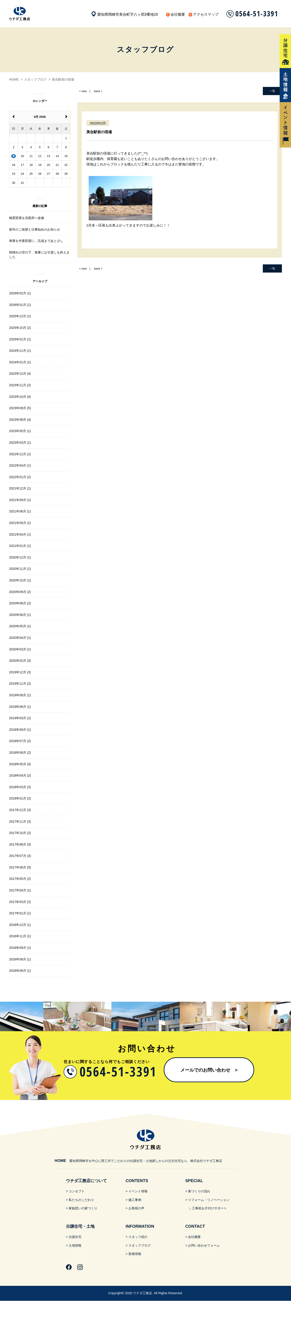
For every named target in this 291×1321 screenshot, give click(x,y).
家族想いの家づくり (83, 1208)
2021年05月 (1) (20, 523)
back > (98, 91)
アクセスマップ (205, 14)
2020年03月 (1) (20, 649)
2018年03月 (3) (20, 787)
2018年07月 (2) (20, 741)
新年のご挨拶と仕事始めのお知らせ (34, 229)
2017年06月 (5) (20, 867)
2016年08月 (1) (20, 959)
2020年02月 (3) (20, 660)
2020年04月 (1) (20, 638)
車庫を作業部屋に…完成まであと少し (36, 241)
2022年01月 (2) (20, 477)
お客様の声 (136, 1208)
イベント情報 (138, 1191)
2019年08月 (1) (20, 695)
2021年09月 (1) (20, 500)
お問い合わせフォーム (204, 1245)
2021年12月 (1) (20, 488)
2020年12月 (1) (20, 557)
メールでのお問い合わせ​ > (209, 1070)
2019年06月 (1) (20, 706)
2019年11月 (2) (20, 683)
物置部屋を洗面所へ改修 (26, 218)
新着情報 (134, 1254)
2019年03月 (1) (20, 718)
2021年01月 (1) (20, 546)
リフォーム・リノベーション (208, 1200)
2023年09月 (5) (20, 408)
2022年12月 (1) (20, 454)
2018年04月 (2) (20, 775)
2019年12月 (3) (20, 672)
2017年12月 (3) (20, 810)
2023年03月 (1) (20, 442)
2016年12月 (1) (20, 925)
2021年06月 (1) (20, 511)
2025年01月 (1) (20, 339)
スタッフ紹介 (138, 1237)
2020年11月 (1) (20, 569)
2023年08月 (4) (20, 419)
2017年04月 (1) (20, 890)
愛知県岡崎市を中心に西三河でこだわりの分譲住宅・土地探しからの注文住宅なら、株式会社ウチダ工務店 (138, 1161)
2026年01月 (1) (20, 305)
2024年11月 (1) (20, 350)
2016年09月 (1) (20, 948)
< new (83, 91)
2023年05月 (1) (20, 431)
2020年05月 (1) (20, 626)
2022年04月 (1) (20, 465)
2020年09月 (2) (20, 592)
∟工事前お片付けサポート (208, 1208)
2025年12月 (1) (20, 316)
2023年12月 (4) (20, 373)
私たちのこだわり (81, 1200)
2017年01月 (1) (20, 913)
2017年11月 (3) (20, 821)
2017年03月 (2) (20, 902)
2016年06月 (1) (20, 970)
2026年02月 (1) (20, 293)
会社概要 (178, 14)
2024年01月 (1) (20, 362)
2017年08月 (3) (20, 844)
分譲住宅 (75, 1237)
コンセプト (77, 1191)
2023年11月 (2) (20, 385)
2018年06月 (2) (20, 752)
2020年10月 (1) (20, 580)
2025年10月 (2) (20, 328)
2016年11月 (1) (20, 936)
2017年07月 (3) (20, 856)
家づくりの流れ (199, 1191)
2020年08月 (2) (20, 603)
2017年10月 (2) (20, 833)
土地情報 (75, 1245)
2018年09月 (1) (20, 729)
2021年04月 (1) (20, 534)
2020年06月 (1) (20, 615)
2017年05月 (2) (20, 879)
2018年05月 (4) (20, 764)
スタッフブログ (139, 1245)
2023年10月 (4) (20, 397)
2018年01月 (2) (20, 798)
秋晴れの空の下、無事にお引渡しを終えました (39, 255)
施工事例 (134, 1200)
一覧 (272, 91)
